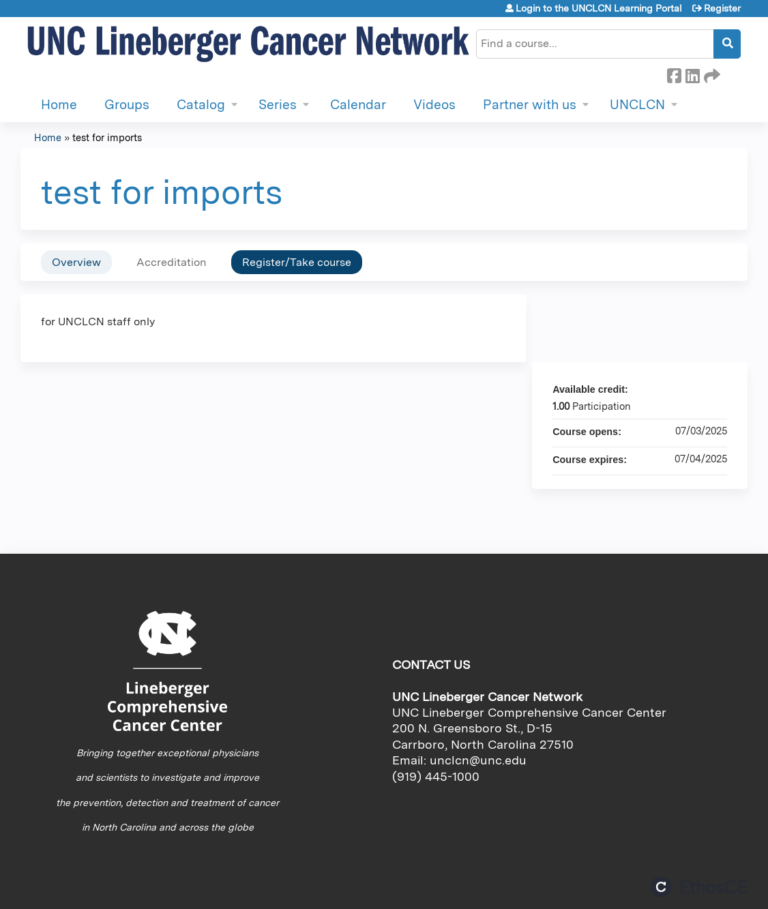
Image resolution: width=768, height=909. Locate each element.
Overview (76, 262)
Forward (711, 73)
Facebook (674, 73)
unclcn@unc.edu (478, 760)
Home (59, 105)
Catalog (201, 105)
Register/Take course (296, 262)
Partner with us (529, 105)
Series (278, 105)
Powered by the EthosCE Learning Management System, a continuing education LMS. (699, 887)
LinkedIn (692, 73)
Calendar (358, 105)
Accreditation (171, 262)
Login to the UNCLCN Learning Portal (599, 8)
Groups (126, 105)
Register (722, 8)
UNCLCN (637, 105)
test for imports (107, 137)
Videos (434, 105)
